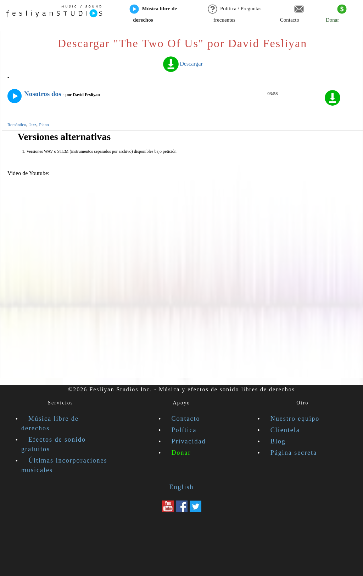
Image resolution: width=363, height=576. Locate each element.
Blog (278, 441)
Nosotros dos (42, 93)
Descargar (182, 64)
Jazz (33, 124)
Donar (336, 14)
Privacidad (189, 441)
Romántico (16, 124)
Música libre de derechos (153, 14)
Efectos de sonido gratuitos (53, 444)
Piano (44, 124)
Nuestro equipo (294, 418)
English (181, 487)
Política (184, 430)
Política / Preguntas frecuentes (235, 14)
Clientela (285, 430)
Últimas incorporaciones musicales (64, 465)
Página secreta (293, 452)
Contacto (292, 14)
